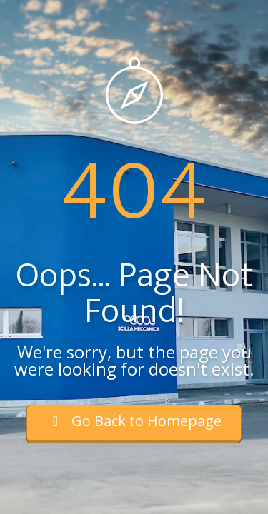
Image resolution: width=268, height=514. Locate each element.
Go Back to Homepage (134, 420)
